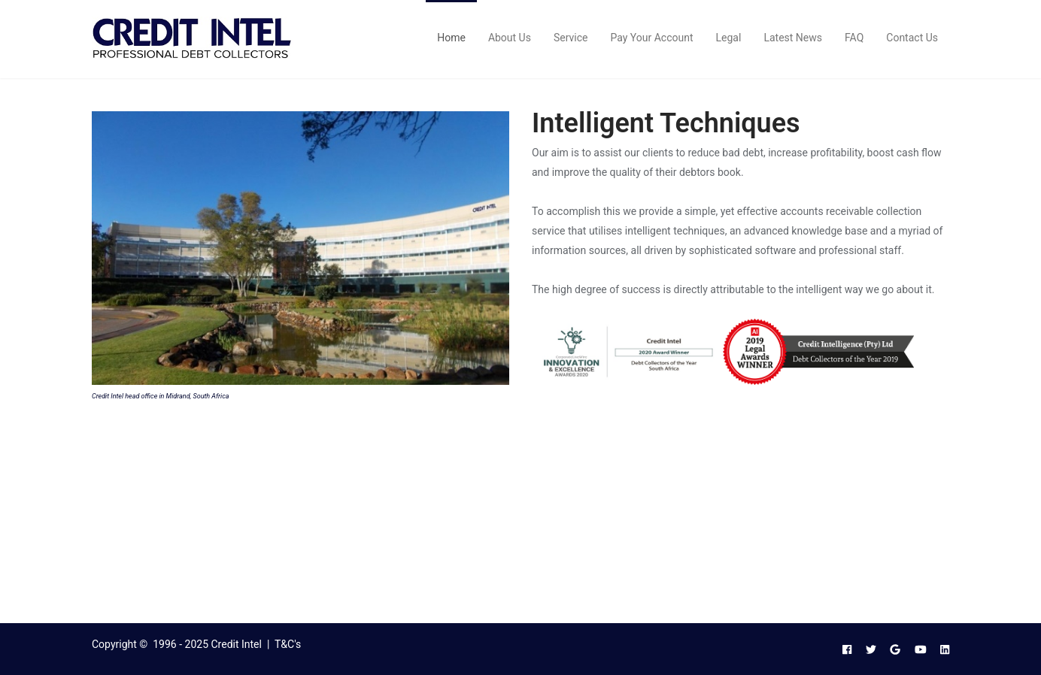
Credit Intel (236, 644)
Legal (729, 38)
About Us (509, 38)
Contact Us (912, 38)
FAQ (854, 38)
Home (451, 38)
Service (571, 38)
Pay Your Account (651, 38)
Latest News (792, 38)
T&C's (288, 644)
